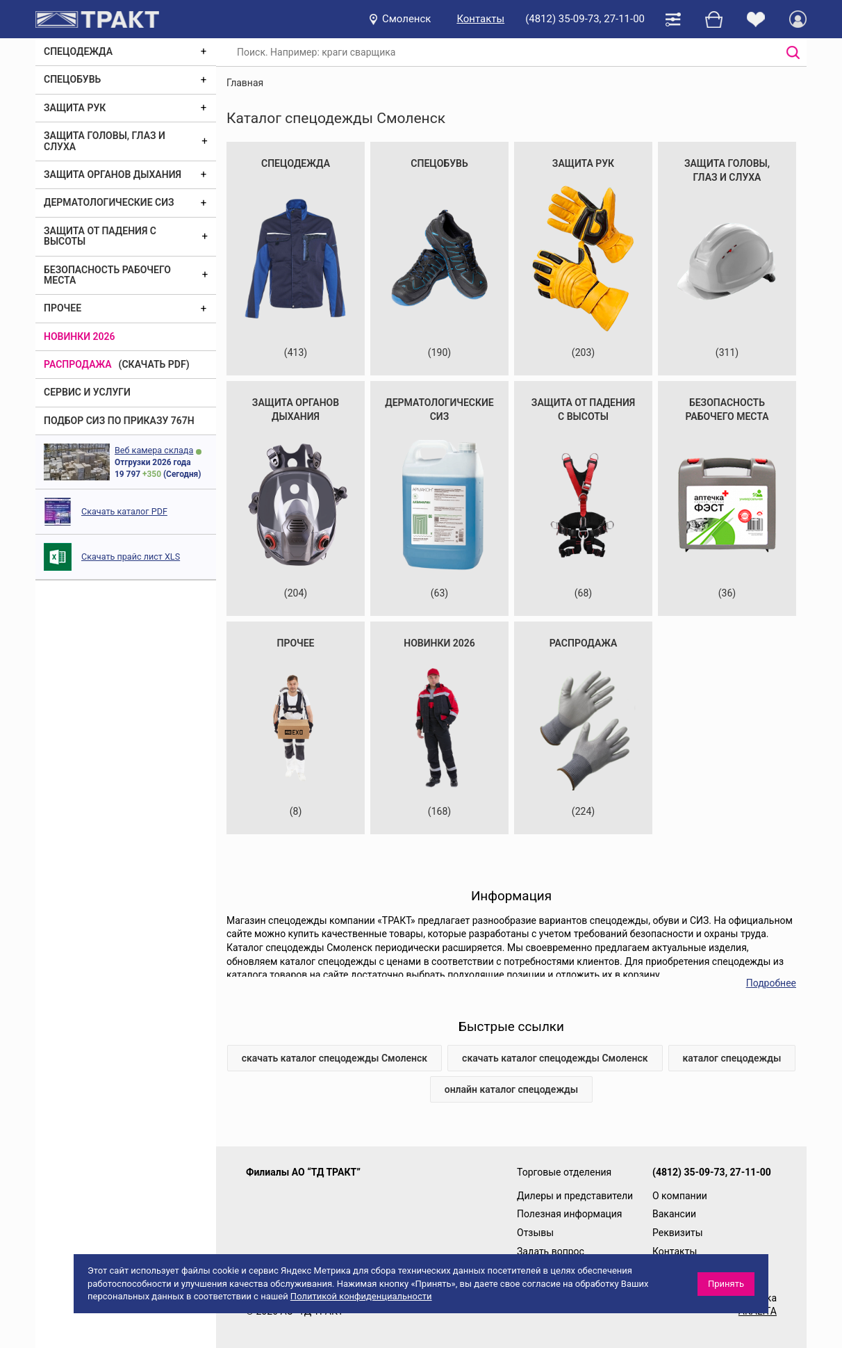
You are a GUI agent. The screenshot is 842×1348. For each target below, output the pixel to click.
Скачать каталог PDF (124, 511)
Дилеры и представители (575, 1195)
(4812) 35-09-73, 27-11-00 (585, 19)
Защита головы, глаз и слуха (104, 141)
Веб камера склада (154, 450)
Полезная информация (569, 1213)
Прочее (62, 308)
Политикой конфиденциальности (361, 1296)
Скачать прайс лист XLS (130, 556)
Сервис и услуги (87, 392)
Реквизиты (677, 1232)
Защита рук (75, 107)
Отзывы (535, 1232)
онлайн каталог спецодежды (512, 1089)
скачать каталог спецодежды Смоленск (334, 1058)
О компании (679, 1195)
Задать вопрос (550, 1251)
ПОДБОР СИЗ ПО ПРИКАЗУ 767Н (119, 420)
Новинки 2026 (79, 336)
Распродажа (78, 364)
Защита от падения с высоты (100, 236)
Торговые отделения (564, 1172)
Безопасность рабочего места (107, 275)
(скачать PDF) (154, 364)
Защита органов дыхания (112, 174)
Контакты (480, 19)
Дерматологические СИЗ (109, 202)
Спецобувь (72, 79)
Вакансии (674, 1213)
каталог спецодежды (732, 1058)
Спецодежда (78, 51)
